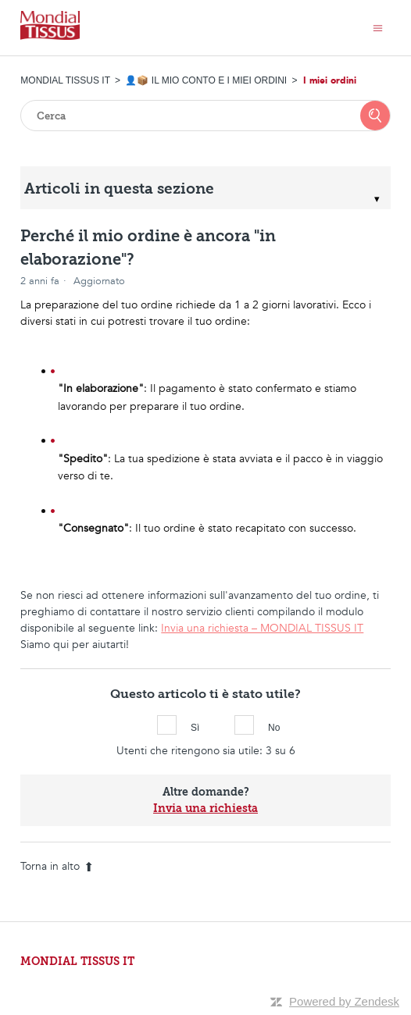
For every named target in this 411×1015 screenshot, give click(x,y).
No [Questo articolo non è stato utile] (244, 725)
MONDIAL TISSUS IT (64, 80)
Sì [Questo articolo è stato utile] (167, 725)
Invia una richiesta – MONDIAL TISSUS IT (262, 628)
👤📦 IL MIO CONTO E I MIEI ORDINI (206, 80)
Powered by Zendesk (344, 1001)
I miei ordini (329, 80)
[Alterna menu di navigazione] (378, 28)
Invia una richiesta (205, 808)
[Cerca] (205, 115)
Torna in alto (57, 866)
